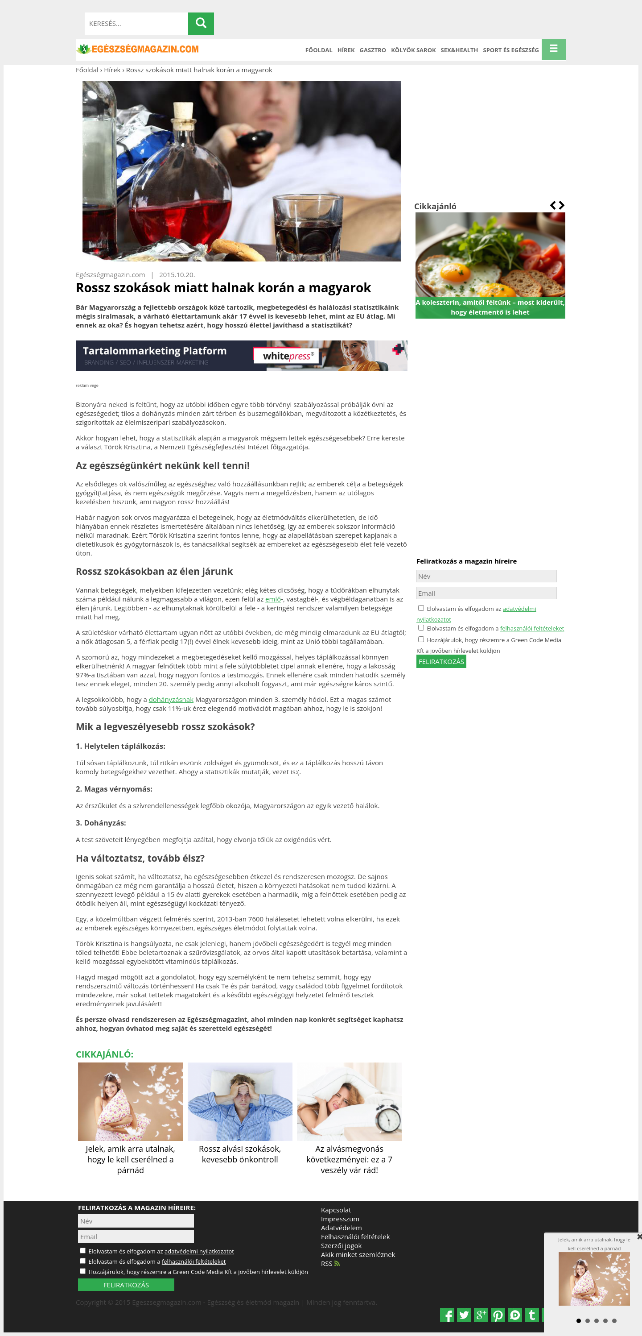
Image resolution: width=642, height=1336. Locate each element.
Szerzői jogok (341, 1245)
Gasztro (373, 50)
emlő (273, 598)
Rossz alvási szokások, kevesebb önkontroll (240, 1149)
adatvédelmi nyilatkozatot (199, 1251)
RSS (330, 1263)
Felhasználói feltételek (355, 1236)
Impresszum (340, 1218)
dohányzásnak (171, 699)
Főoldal (319, 50)
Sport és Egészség (511, 50)
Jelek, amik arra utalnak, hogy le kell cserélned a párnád (130, 1154)
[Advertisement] (490, 137)
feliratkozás (441, 661)
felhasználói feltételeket (532, 628)
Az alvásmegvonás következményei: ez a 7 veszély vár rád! (349, 1154)
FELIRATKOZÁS (126, 1284)
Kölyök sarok (413, 50)
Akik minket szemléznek (358, 1254)
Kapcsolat (336, 1209)
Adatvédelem (341, 1227)
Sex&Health (459, 50)
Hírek (346, 50)
